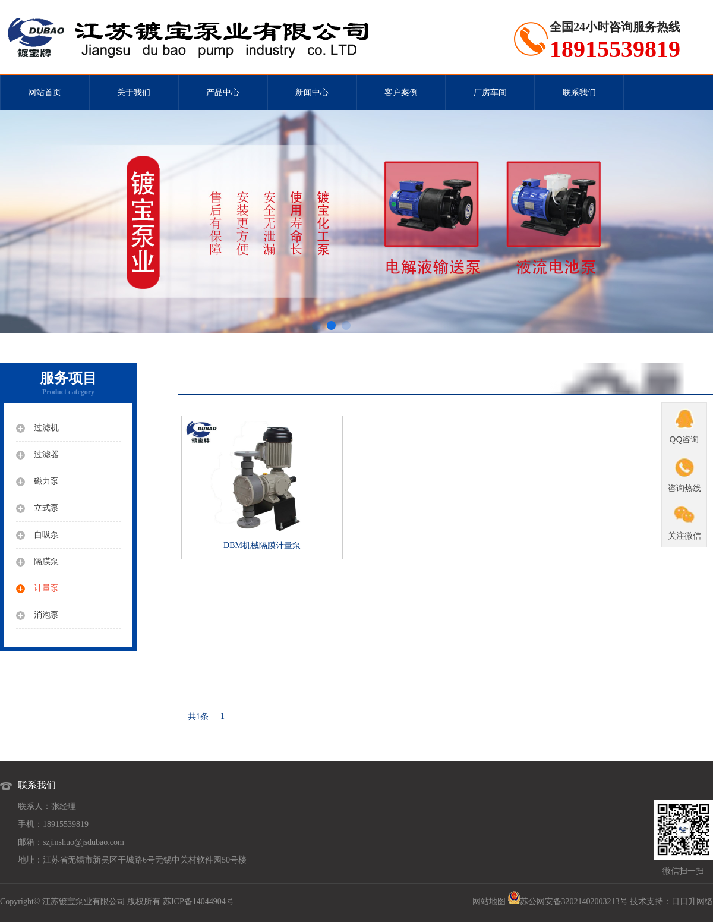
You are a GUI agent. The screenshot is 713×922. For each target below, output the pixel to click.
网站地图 (489, 901)
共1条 (198, 716)
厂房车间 (490, 92)
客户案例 (401, 92)
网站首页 (44, 92)
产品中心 (222, 92)
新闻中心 (312, 92)
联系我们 (579, 92)
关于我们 (133, 92)
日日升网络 (692, 901)
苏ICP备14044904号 (198, 901)
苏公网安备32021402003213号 (574, 901)
